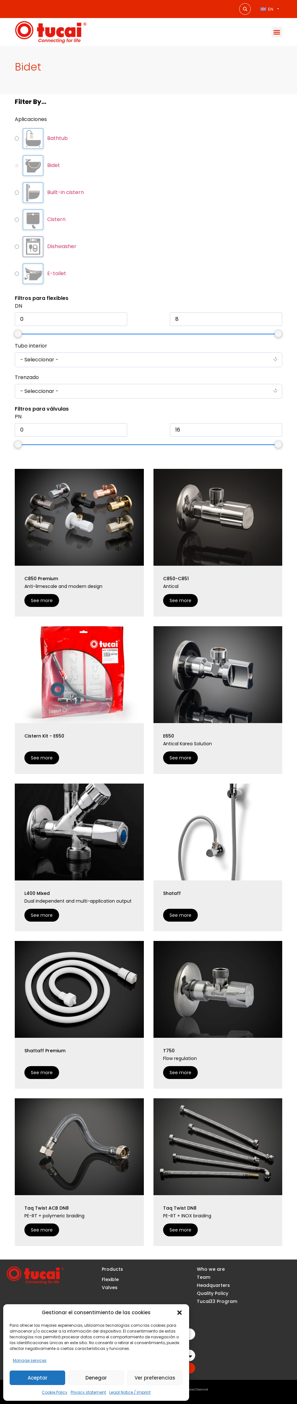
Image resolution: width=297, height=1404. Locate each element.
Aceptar (38, 1377)
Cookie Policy (54, 1392)
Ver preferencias (155, 1377)
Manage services (30, 1360)
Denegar (96, 1377)
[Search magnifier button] (245, 9)
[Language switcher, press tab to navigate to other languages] (269, 9)
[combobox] (148, 359)
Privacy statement (88, 1392)
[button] (179, 1312)
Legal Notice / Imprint (130, 1392)
